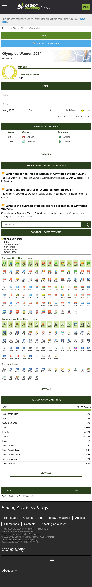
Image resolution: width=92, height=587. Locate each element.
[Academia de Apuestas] (31, 561)
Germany (28, 141)
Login (86, 6)
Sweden (64, 137)
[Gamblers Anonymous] (33, 576)
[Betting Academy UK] (45, 561)
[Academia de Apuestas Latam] (38, 561)
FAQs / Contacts (47, 537)
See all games (82, 116)
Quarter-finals (10, 249)
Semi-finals (9, 247)
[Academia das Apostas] (11, 561)
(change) (29, 496)
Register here (41, 529)
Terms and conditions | (12, 539)
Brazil (32, 110)
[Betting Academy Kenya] (4, 561)
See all (46, 153)
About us (8, 570)
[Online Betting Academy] (25, 561)
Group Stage (10, 252)
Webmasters (34, 534)
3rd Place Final (11, 244)
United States (69, 110)
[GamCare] (23, 576)
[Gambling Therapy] (28, 576)
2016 (10, 141)
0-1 (51, 110)
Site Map (5, 531)
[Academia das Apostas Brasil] (18, 561)
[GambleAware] (10, 576)
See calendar (63, 116)
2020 (10, 137)
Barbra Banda (45, 194)
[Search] (86, 225)
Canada (28, 137)
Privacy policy (30, 539)
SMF (32, 531)
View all (46, 472)
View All (46, 389)
